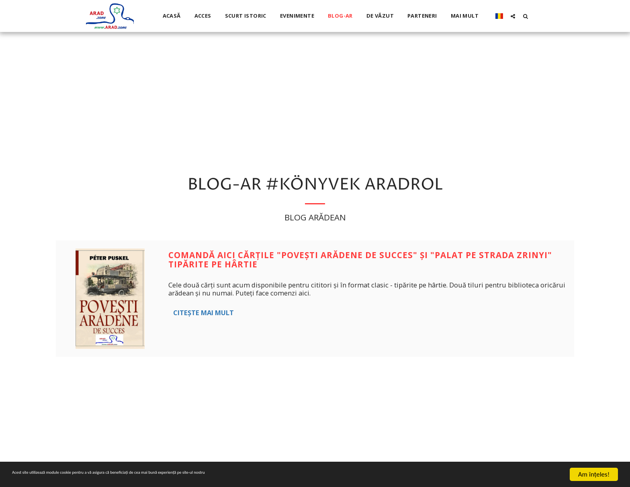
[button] (513, 16)
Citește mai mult (203, 312)
